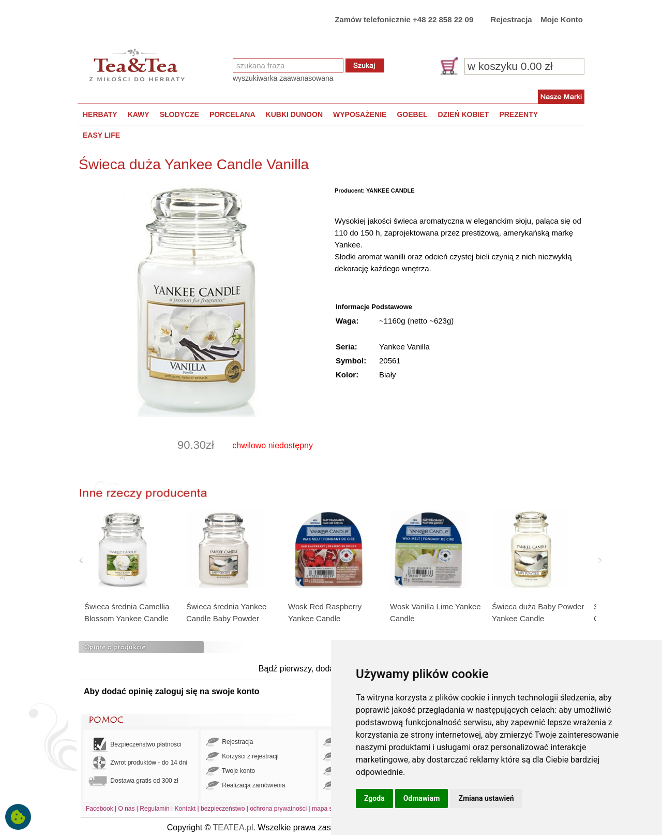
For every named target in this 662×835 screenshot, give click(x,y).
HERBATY (100, 114)
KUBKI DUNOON (294, 114)
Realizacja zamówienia (245, 785)
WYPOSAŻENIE (359, 114)
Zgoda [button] (374, 798)
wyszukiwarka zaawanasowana (283, 78)
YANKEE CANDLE (390, 190)
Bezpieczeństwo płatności (135, 744)
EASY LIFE (101, 135)
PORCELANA (232, 114)
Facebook (99, 808)
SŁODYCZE (179, 114)
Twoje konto (230, 771)
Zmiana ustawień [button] (486, 798)
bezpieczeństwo (223, 808)
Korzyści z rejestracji (242, 756)
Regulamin (154, 808)
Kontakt (184, 808)
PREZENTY (518, 114)
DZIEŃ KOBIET (463, 114)
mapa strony (329, 808)
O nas (126, 808)
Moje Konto (561, 19)
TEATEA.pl (233, 827)
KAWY (138, 114)
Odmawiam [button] (421, 798)
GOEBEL (412, 114)
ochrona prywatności (278, 808)
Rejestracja (511, 19)
